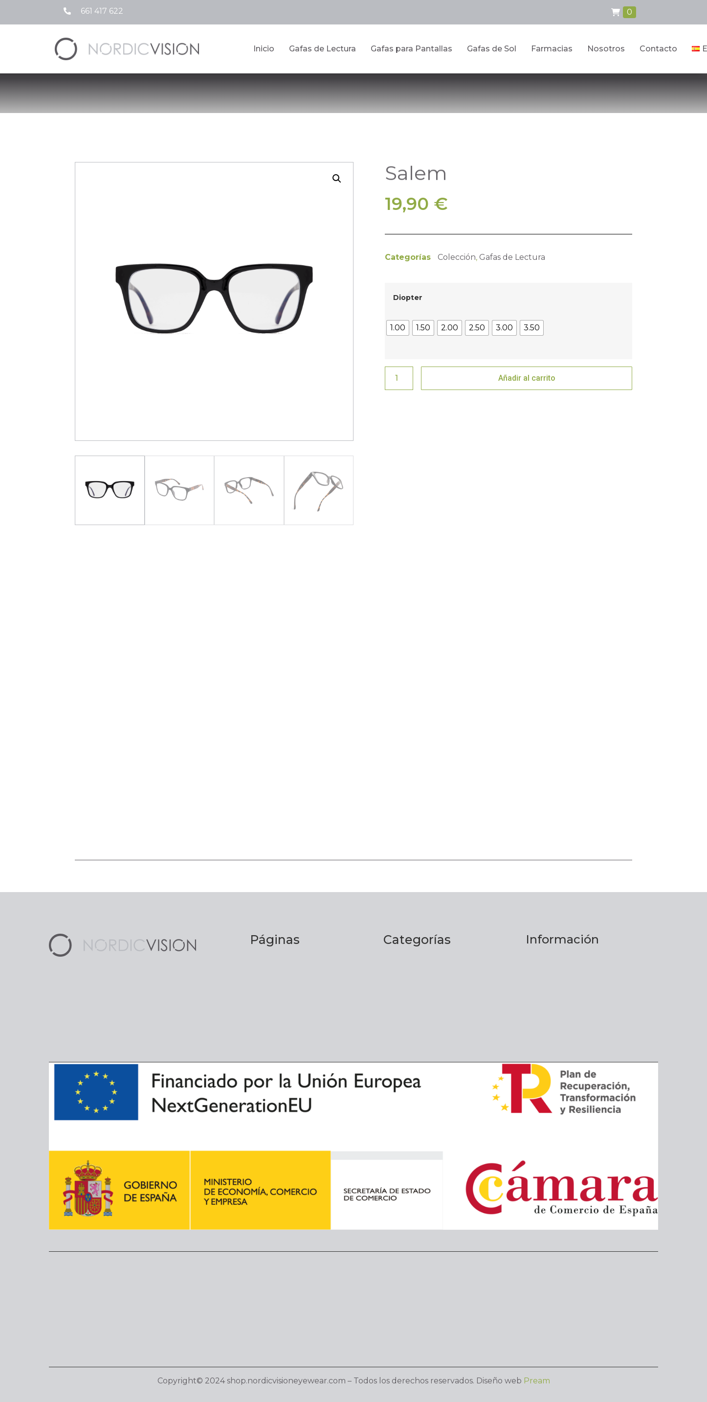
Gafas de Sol (491, 48)
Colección (457, 257)
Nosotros (606, 48)
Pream (537, 1380)
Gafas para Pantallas (411, 48)
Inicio (263, 48)
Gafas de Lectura (322, 48)
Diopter (407, 297)
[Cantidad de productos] (399, 378)
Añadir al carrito (526, 378)
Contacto (658, 48)
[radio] (398, 328)
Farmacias (552, 48)
